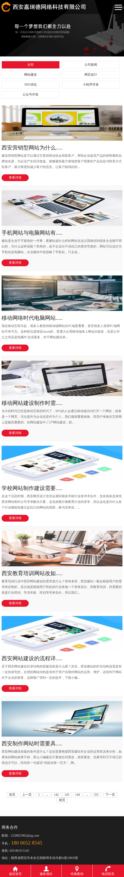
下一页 (110, 794)
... (47, 794)
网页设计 (90, 74)
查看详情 (15, 177)
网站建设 (30, 74)
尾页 (62, 800)
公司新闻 (90, 64)
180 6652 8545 (26, 843)
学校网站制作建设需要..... (32, 488)
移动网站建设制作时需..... (32, 403)
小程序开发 (91, 84)
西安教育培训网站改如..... (32, 573)
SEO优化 (30, 84)
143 (67, 794)
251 (96, 794)
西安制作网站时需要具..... (32, 743)
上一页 (27, 794)
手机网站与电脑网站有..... (32, 233)
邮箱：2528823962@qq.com (20, 835)
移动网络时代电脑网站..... (32, 318)
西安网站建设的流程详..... (32, 658)
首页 (12, 794)
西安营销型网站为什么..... (32, 148)
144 (77, 794)
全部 (30, 64)
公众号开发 (30, 94)
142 (56, 794)
